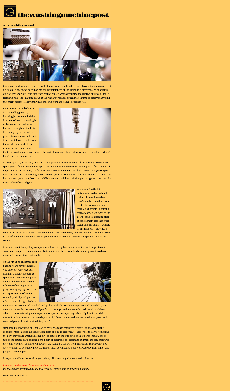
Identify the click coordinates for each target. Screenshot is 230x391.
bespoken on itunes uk (15, 364)
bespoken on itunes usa (41, 364)
